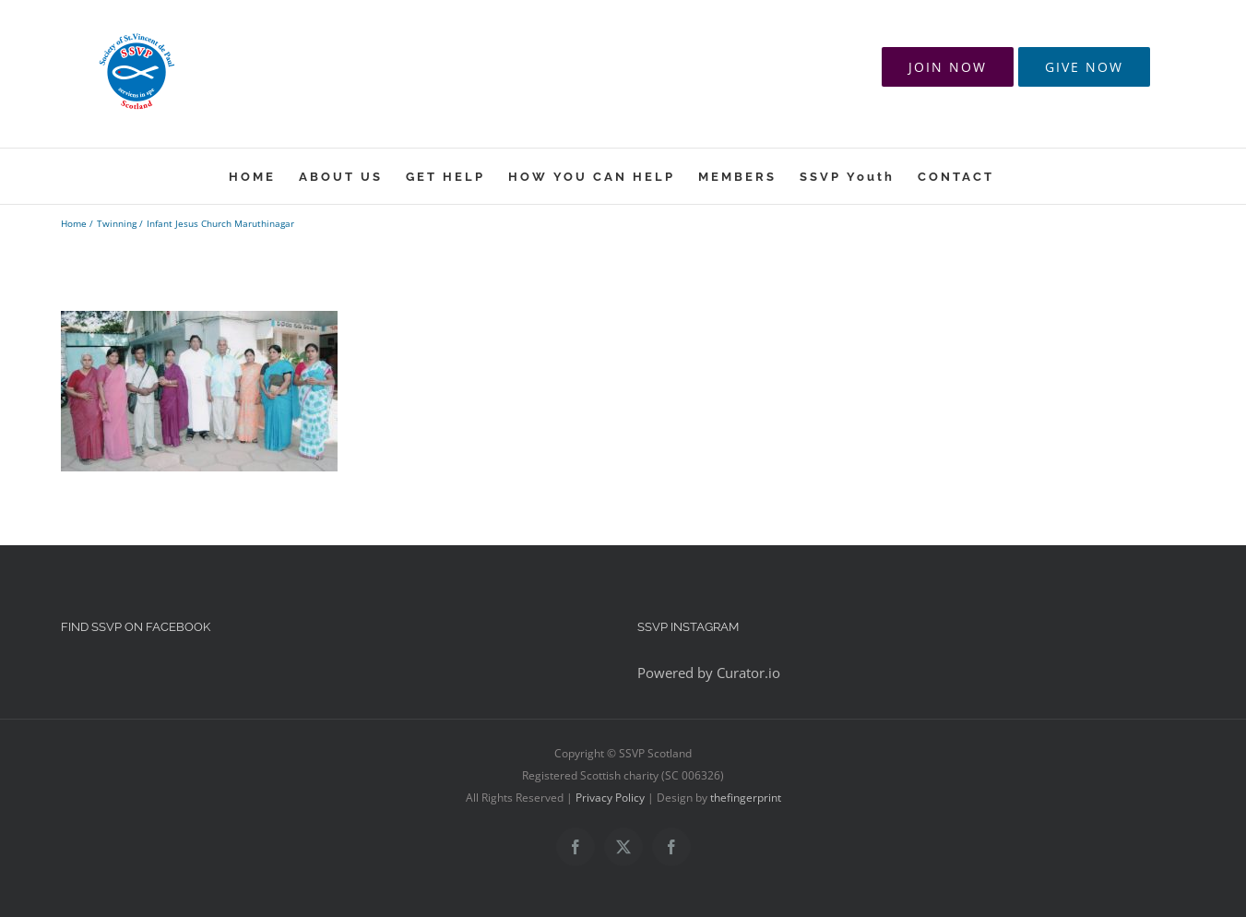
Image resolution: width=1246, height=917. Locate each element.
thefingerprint (745, 797)
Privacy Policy (610, 797)
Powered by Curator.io (708, 672)
